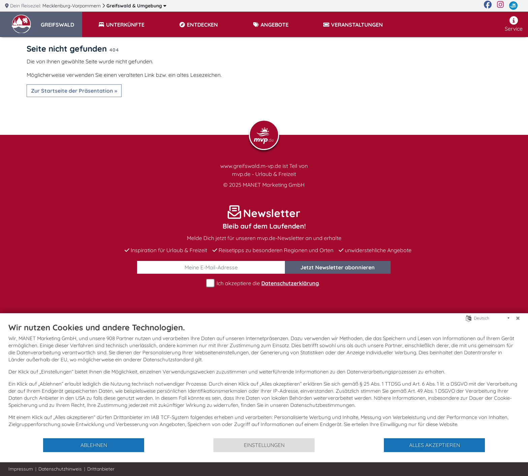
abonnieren (337, 267)
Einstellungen (264, 445)
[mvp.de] (513, 5)
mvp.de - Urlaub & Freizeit (264, 174)
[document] (264, 380)
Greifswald (136, 6)
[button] (61, 21)
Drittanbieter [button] (100, 469)
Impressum (20, 469)
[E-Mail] (211, 267)
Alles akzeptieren (434, 445)
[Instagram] (500, 5)
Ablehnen (93, 445)
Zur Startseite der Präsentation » (74, 90)
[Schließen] (518, 318)
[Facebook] (488, 5)
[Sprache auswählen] (468, 318)
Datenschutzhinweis (60, 469)
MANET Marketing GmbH (274, 184)
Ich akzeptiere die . (264, 283)
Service (514, 24)
